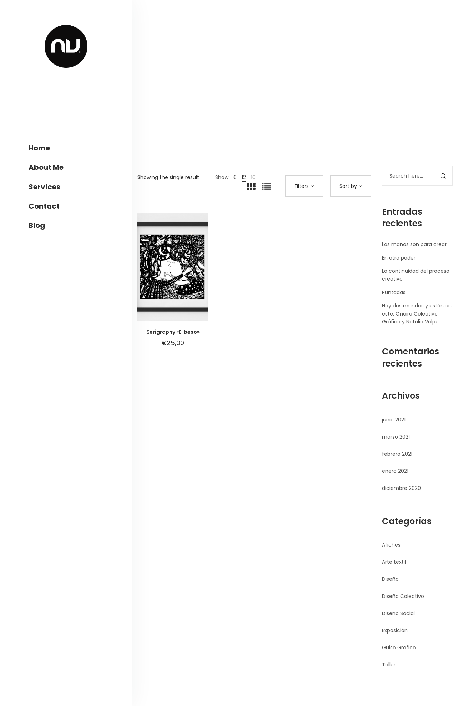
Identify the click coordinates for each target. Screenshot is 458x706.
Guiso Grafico (399, 647)
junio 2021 (394, 419)
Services (44, 187)
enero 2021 (395, 471)
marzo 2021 (396, 436)
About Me (46, 167)
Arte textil (394, 562)
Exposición (395, 630)
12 (244, 177)
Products (289, 104)
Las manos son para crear (414, 244)
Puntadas (394, 292)
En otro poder (399, 257)
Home (39, 148)
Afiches (391, 544)
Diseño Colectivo (403, 596)
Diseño (390, 579)
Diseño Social (398, 613)
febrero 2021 (397, 453)
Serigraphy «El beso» (173, 332)
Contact (44, 206)
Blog (37, 225)
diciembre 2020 (401, 488)
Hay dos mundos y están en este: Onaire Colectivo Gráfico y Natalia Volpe (417, 313)
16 (253, 177)
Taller (389, 664)
